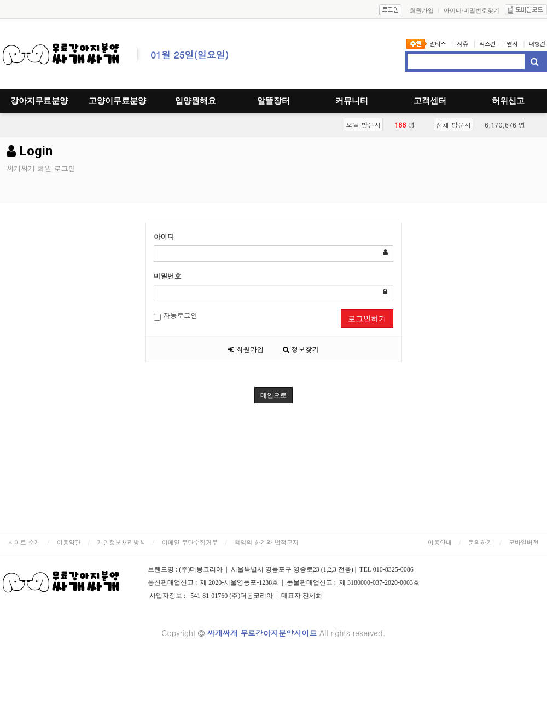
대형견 (537, 43)
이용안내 (440, 542)
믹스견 (487, 43)
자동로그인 (175, 315)
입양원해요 (195, 101)
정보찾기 (301, 349)
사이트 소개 (24, 542)
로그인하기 (367, 318)
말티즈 (437, 43)
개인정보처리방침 (121, 542)
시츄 (462, 43)
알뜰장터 (273, 101)
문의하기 (480, 542)
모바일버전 (524, 542)
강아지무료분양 (39, 101)
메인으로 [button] (273, 395)
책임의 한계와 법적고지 (266, 542)
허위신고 (508, 101)
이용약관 (69, 542)
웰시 (512, 43)
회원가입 (246, 349)
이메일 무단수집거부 (190, 542)
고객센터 (430, 101)
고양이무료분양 (117, 101)
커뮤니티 (351, 101)
